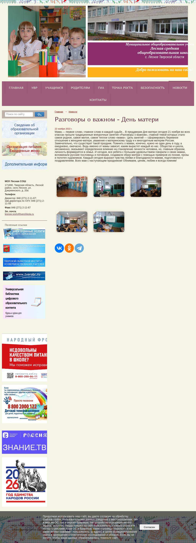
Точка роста (122, 88)
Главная (16, 88)
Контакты (98, 100)
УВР (34, 88)
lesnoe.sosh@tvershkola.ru (19, 214)
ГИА (101, 88)
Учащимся (54, 88)
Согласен (149, 527)
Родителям (80, 88)
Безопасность (153, 88)
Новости (180, 88)
